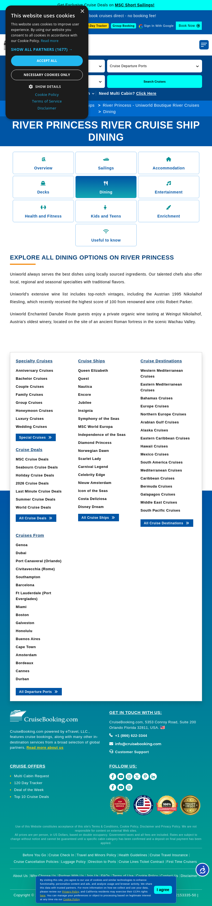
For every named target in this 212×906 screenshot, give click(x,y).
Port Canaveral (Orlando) (39, 561)
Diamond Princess (95, 443)
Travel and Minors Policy (96, 855)
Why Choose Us (43, 876)
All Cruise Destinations (167, 522)
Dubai (21, 553)
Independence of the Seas (102, 435)
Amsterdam (26, 655)
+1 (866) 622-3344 (128, 736)
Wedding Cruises (31, 427)
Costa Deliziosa (92, 499)
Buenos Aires (28, 639)
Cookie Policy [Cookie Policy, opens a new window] (47, 94)
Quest (83, 378)
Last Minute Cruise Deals (39, 491)
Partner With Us (71, 876)
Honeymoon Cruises (34, 411)
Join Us (92, 876)
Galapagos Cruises (158, 494)
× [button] (82, 11)
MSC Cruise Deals (32, 459)
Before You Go (34, 855)
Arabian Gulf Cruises (160, 422)
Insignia (85, 411)
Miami (21, 607)
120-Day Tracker (95, 25)
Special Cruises (35, 437)
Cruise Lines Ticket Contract (141, 862)
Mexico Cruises (155, 454)
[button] (154, 66)
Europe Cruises (155, 406)
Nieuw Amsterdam (94, 483)
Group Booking (123, 25)
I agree (163, 889)
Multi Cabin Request (31, 776)
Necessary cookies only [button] (47, 74)
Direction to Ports (102, 862)
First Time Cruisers (181, 862)
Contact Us (169, 876)
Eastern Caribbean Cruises (165, 438)
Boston (22, 615)
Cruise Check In (61, 855)
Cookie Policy (147, 876)
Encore (84, 394)
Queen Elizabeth (93, 370)
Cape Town (26, 647)
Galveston (25, 623)
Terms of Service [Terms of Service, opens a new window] (47, 101)
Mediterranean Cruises (161, 470)
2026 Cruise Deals (32, 483)
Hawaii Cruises (154, 446)
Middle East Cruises (159, 502)
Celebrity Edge (91, 475)
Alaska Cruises (154, 430)
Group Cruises (29, 402)
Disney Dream (91, 507)
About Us (20, 876)
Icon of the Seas (93, 491)
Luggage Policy (73, 862)
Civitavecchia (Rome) (35, 569)
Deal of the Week (29, 790)
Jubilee (84, 402)
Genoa (22, 545)
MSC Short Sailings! (134, 5)
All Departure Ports (39, 691)
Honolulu (24, 631)
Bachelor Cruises (31, 378)
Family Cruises (29, 394)
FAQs (105, 876)
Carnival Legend (93, 467)
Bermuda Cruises (156, 486)
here (43, 895)
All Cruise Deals (36, 517)
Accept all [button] (47, 60)
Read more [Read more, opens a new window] (50, 40)
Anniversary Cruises (34, 370)
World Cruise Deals (33, 507)
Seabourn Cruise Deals (37, 467)
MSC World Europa (95, 427)
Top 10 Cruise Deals (31, 797)
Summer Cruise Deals (35, 499)
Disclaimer (189, 876)
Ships (88, 105)
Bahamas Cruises (157, 398)
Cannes (23, 671)
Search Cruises (155, 81)
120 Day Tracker (28, 783)
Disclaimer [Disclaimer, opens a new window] (47, 108)
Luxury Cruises (30, 419)
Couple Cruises (30, 386)
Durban (22, 679)
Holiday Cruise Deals (35, 475)
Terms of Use (123, 876)
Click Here (146, 93)
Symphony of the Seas (98, 419)
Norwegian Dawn (93, 451)
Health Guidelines (133, 855)
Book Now (187, 26)
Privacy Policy (70, 891)
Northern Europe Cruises (163, 414)
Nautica (85, 386)
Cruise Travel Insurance (169, 855)
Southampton (28, 577)
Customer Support (129, 752)
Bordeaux (24, 663)
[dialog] (47, 62)
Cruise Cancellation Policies (36, 862)
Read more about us (44, 747)
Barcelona (25, 585)
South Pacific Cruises (160, 510)
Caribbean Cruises (157, 478)
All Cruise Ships (98, 517)
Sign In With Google (159, 25)
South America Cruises (162, 462)
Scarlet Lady (89, 459)
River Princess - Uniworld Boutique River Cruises (151, 105)
